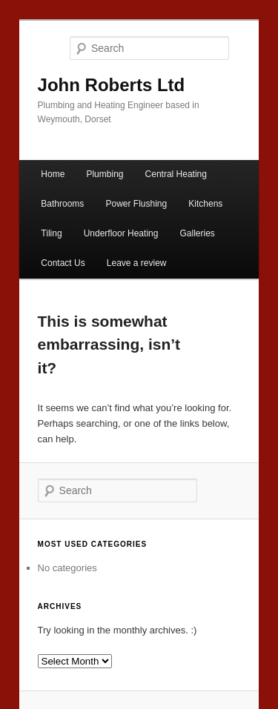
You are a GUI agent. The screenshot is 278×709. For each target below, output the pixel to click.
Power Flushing (136, 204)
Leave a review (137, 263)
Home (52, 174)
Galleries (197, 233)
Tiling (51, 233)
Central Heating (176, 174)
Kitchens (205, 204)
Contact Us (63, 263)
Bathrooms (62, 204)
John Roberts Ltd (111, 85)
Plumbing (104, 174)
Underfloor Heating (121, 233)
